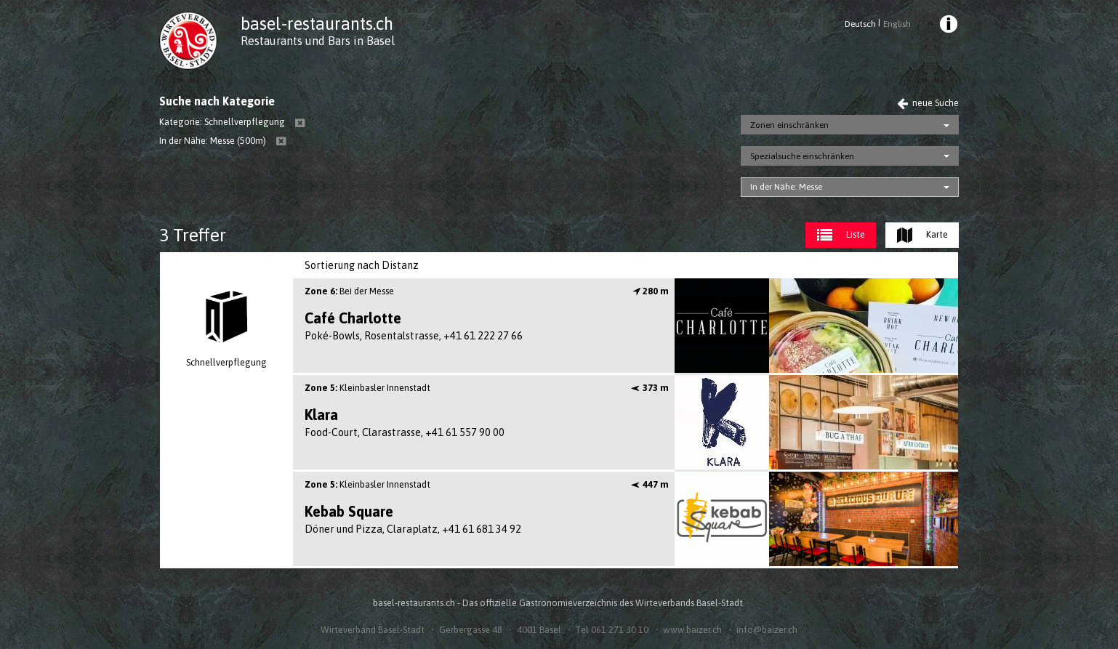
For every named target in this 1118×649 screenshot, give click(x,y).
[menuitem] (948, 26)
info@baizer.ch (766, 629)
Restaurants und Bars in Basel (318, 40)
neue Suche (928, 102)
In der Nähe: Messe (786, 187)
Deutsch (860, 24)
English (897, 24)
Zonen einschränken (789, 125)
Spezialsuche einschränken (802, 156)
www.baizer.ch (692, 629)
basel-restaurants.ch (317, 23)
